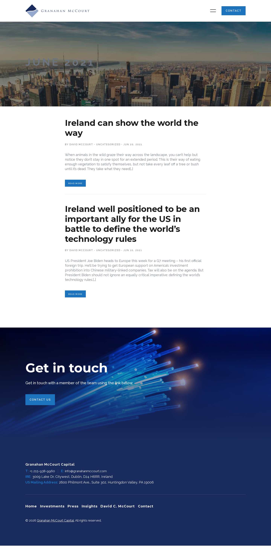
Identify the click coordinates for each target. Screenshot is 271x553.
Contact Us (40, 407)
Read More (75, 189)
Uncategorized (108, 149)
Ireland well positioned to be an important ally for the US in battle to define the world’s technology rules (135, 229)
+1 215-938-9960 (43, 479)
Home (31, 514)
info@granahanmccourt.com (88, 479)
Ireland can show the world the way (130, 132)
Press (74, 514)
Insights (91, 514)
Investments (53, 514)
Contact (233, 13)
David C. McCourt (120, 514)
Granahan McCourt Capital (56, 528)
